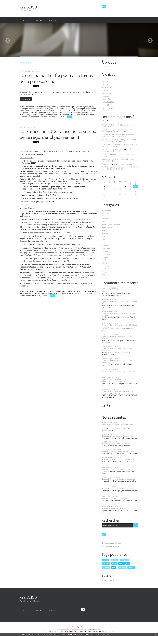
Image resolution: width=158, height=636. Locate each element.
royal (69, 293)
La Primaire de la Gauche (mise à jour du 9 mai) (119, 144)
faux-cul (28, 293)
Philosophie (24, 109)
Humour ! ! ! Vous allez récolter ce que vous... (118, 479)
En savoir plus (105, 634)
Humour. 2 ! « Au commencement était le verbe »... (114, 380)
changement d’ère (36, 110)
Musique (105, 245)
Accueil (26, 20)
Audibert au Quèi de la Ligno (112, 149)
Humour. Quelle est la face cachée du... (116, 444)
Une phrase (106, 164)
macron (105, 560)
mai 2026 (105, 78)
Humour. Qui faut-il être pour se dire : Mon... (120, 291)
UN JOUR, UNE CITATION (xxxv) (113, 125)
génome (105, 564)
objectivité (33, 112)
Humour (80, 107)
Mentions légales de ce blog (66, 631)
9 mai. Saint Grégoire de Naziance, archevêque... (119, 130)
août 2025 (105, 105)
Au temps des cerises (112, 146)
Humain (105, 231)
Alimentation (106, 210)
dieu (90, 112)
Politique (32, 109)
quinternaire (49, 110)
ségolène (75, 293)
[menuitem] (26, 20)
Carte (106, 405)
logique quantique (47, 114)
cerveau (84, 110)
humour (131, 567)
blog (113, 631)
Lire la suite (26, 99)
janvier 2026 (106, 90)
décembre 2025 (107, 93)
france (75, 291)
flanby (82, 293)
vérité (78, 110)
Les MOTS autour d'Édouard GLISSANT (116, 154)
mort (56, 110)
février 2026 (106, 87)
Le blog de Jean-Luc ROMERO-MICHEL (120, 140)
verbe (61, 110)
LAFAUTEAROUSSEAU (118, 136)
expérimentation (44, 112)
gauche (44, 293)
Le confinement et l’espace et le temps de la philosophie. (56, 78)
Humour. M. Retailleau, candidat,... (114, 508)
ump (57, 293)
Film (103, 222)
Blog (48, 107)
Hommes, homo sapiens (67, 107)
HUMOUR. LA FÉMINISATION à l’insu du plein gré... (119, 314)
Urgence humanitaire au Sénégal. (114, 139)
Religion (50, 109)
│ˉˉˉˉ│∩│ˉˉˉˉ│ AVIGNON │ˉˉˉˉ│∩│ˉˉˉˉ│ (119, 150)
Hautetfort (83, 627)
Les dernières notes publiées (79, 629)
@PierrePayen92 (108, 580)
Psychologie (41, 109)
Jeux (86, 107)
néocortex (124, 560)
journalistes (36, 293)
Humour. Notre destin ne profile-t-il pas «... (119, 373)
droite (50, 293)
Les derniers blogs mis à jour (64, 629)
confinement (91, 109)
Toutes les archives (108, 108)
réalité (72, 110)
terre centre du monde (71, 112)
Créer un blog (75, 627)
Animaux (105, 213)
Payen (104, 290)
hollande (63, 293)
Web (67, 109)
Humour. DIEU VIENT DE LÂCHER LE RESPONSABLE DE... (117, 392)
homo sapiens (25, 117)
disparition (35, 117)
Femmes (54, 107)
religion (30, 114)
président (88, 293)
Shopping (105, 266)
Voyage (104, 272)
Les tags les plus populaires (94, 629)
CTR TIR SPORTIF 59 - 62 (113, 169)
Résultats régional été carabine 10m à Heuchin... (120, 167)
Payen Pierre (106, 379)
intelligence (24, 112)
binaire (84, 114)
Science (61, 109)
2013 (80, 291)
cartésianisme (75, 114)
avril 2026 (105, 81)
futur (27, 110)
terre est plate (56, 112)
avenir (22, 110)
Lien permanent (27, 107)
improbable (30, 295)
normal (22, 295)
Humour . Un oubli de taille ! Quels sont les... (118, 436)
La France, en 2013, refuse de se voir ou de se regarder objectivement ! (58, 134)
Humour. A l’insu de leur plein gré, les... (116, 498)
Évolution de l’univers (56, 117)
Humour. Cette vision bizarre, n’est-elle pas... (118, 459)
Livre (103, 239)
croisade (23, 114)
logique (36, 114)
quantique (91, 114)
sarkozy (38, 295)
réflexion (91, 110)
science (67, 110)
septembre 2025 (108, 102)
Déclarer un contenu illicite (51, 631)
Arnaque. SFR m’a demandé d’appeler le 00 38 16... (118, 160)
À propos (52, 20)
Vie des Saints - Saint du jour (115, 132)
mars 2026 (105, 84)
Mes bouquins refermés (123, 164)
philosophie (81, 109)
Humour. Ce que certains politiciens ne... (116, 469)
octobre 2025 (107, 99)
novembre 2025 (107, 96)
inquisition (84, 112)
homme (105, 567)
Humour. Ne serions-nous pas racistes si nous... (117, 338)
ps (54, 293)
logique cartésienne (61, 114)
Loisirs (90, 107)
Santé (56, 109)
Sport (104, 269)
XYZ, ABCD (28, 7)
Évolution (43, 117)
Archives (39, 20)
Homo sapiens (107, 228)
